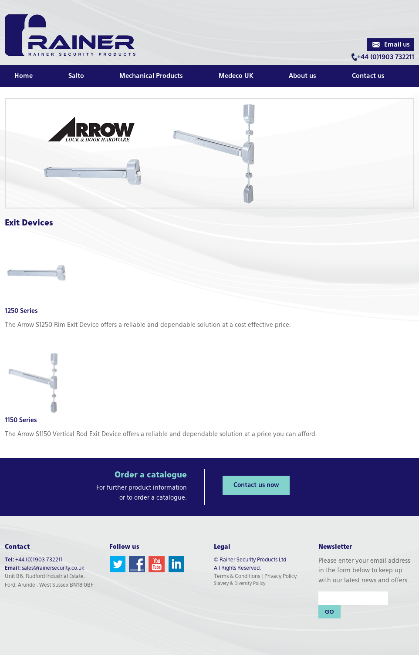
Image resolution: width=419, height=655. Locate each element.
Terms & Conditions (237, 576)
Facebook (137, 564)
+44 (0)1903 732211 (385, 57)
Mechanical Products (151, 76)
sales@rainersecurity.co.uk (53, 568)
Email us (397, 45)
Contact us (368, 76)
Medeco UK (236, 76)
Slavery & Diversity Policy (239, 583)
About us (302, 76)
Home (23, 76)
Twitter (117, 564)
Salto (76, 76)
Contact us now (256, 485)
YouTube (157, 564)
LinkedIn (176, 564)
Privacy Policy (280, 576)
